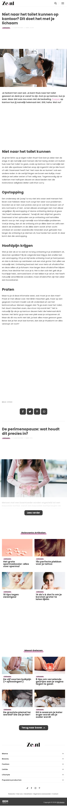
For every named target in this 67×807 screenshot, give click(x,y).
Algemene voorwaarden (42, 794)
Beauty (5, 759)
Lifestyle (6, 774)
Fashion (5, 764)
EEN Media (60, 802)
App (44, 411)
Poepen (56, 99)
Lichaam (6, 28)
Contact (55, 794)
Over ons (19, 794)
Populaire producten (11, 780)
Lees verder (33, 512)
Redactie (11, 794)
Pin (37, 411)
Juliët (32, 27)
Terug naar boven (32, 727)
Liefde (5, 769)
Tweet (30, 411)
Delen (23, 411)
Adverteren (28, 794)
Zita (31, 438)
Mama (5, 753)
